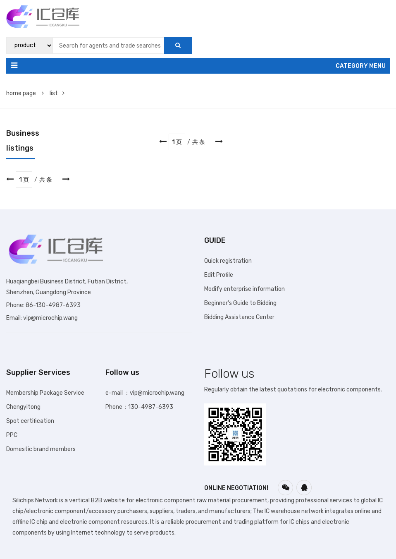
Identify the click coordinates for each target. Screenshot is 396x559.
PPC (11, 435)
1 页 (177, 142)
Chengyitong (23, 406)
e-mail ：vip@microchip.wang (144, 392)
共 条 (198, 142)
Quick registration (228, 260)
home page (25, 93)
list (57, 93)
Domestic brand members (41, 449)
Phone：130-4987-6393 (139, 406)
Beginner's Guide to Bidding (240, 303)
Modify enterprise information (244, 289)
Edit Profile (218, 274)
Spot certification (30, 421)
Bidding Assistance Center (239, 317)
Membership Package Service (45, 392)
